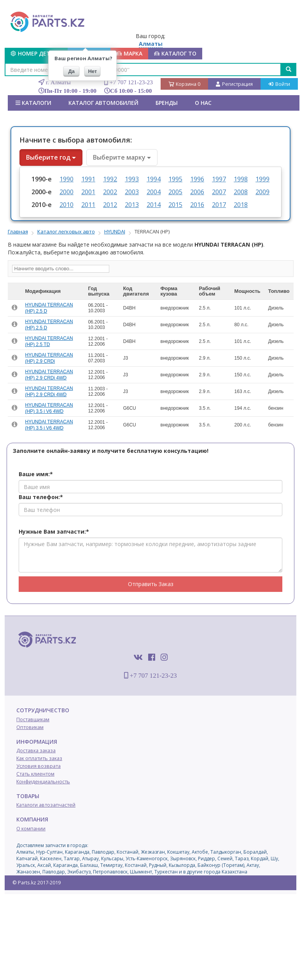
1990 (67, 179)
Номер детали (36, 53)
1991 (88, 179)
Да (71, 71)
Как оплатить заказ (39, 758)
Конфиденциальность (43, 781)
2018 (241, 204)
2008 (241, 192)
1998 (241, 179)
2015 (175, 204)
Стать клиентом (35, 774)
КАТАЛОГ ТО (175, 53)
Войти (279, 84)
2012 (110, 204)
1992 (110, 179)
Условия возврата (38, 766)
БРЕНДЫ (167, 102)
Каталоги (33, 102)
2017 (219, 204)
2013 (132, 204)
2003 (132, 192)
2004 (154, 192)
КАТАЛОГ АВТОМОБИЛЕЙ (103, 102)
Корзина (184, 84)
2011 (88, 204)
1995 (175, 179)
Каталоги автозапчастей (45, 805)
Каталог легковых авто (66, 231)
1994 (154, 179)
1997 (219, 179)
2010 (67, 204)
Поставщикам (32, 719)
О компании (31, 828)
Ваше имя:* (36, 474)
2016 (197, 204)
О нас (203, 102)
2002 (110, 192)
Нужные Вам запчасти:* (54, 531)
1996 (197, 179)
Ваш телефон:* (41, 497)
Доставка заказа (36, 750)
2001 (88, 192)
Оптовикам (30, 727)
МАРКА (129, 53)
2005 (175, 192)
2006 (197, 192)
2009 (263, 192)
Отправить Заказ (150, 584)
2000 (67, 192)
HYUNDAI (114, 231)
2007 (219, 192)
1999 (263, 179)
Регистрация (234, 84)
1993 (132, 179)
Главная (18, 231)
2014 (154, 204)
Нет (92, 71)
